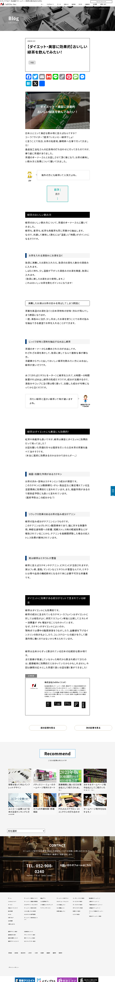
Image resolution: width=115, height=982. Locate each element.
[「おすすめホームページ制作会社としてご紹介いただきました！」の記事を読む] (95, 779)
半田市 (42, 953)
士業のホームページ (94, 901)
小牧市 (30, 953)
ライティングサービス (45, 908)
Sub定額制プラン (44, 901)
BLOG (80, 4)
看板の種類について (13, 938)
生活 (32, 62)
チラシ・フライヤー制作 (29, 934)
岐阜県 (16, 953)
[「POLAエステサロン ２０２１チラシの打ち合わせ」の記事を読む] (70, 804)
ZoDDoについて (12, 901)
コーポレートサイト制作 (78, 898)
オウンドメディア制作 (78, 908)
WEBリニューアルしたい (63, 901)
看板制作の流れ (12, 934)
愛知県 (10, 953)
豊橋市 (54, 953)
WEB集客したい (61, 908)
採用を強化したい (61, 911)
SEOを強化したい (61, 904)
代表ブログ (10, 917)
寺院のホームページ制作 (95, 916)
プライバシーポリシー (14, 967)
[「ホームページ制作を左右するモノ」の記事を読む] (95, 804)
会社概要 (10, 921)
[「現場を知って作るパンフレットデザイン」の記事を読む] (19, 779)
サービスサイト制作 (77, 901)
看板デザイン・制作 (12, 931)
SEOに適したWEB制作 (30, 911)
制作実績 (10, 911)
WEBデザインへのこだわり (30, 904)
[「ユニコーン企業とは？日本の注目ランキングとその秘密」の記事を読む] (19, 804)
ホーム (9, 898)
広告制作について (28, 931)
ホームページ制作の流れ (30, 908)
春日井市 (23, 953)
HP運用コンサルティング (46, 904)
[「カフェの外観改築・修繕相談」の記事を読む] (44, 804)
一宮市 (36, 953)
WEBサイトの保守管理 (29, 914)
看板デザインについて (13, 941)
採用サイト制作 (76, 911)
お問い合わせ (11, 924)
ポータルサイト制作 (77, 904)
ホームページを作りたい (63, 898)
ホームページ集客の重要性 (31, 901)
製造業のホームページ (94, 898)
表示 (57, 194)
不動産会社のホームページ (96, 904)
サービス (10, 904)
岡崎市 (60, 953)
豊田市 (48, 953)
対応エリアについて (13, 908)
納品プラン (43, 898)
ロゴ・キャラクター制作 (29, 941)
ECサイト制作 (76, 914)
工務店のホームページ (94, 908)
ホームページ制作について (30, 898)
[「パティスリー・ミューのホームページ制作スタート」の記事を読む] (44, 779)
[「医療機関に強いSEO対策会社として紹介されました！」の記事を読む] (70, 779)
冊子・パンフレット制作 (29, 938)
